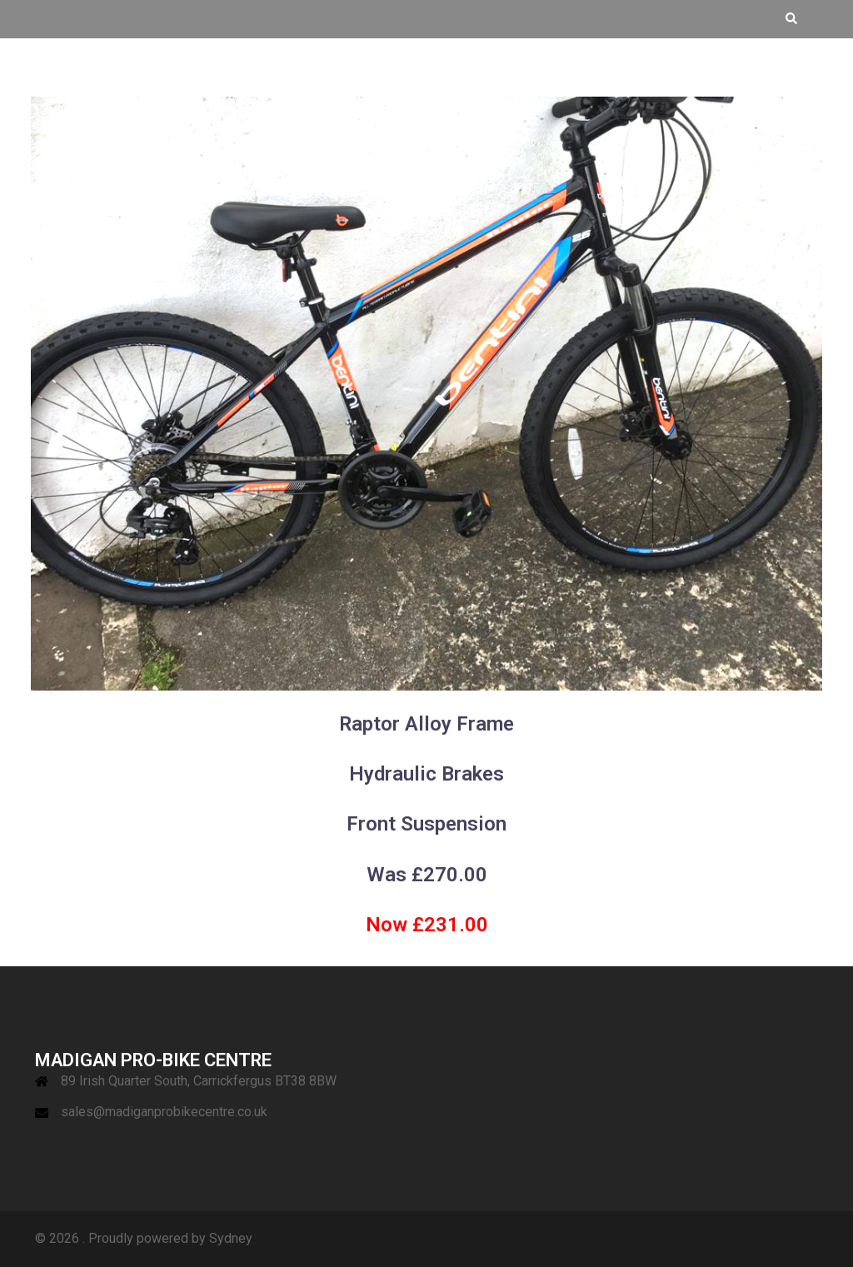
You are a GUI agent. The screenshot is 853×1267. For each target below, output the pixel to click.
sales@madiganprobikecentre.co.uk (164, 1112)
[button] (790, 19)
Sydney (230, 1238)
